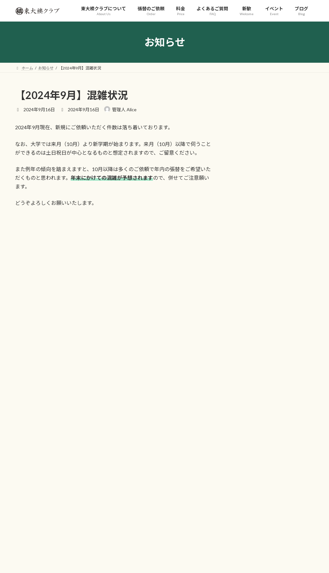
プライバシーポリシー (259, 400)
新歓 (196, 400)
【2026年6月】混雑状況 (258, 116)
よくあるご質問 (165, 400)
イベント (219, 400)
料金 (136, 400)
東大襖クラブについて (64, 400)
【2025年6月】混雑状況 (258, 321)
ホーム (27, 400)
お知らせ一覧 (296, 363)
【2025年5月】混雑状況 (258, 347)
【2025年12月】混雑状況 (260, 270)
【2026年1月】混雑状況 (258, 244)
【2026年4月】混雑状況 (258, 167)
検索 (298, 428)
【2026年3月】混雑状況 (258, 193)
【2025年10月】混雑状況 (260, 296)
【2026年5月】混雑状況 (258, 142)
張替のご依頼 (108, 400)
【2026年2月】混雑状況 (258, 219)
